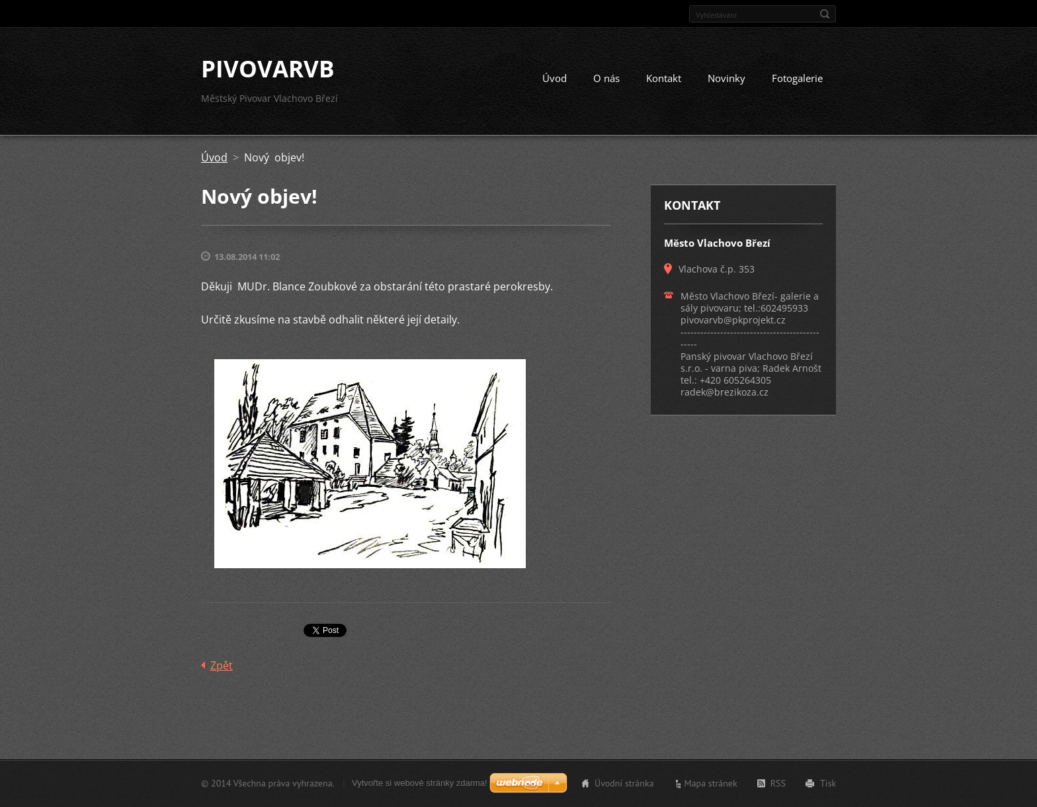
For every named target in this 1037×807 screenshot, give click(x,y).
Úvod (554, 78)
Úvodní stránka (624, 783)
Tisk (828, 783)
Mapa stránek (710, 783)
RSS (778, 783)
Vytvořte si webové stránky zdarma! (419, 783)
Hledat (824, 14)
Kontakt (663, 78)
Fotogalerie (797, 78)
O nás (606, 78)
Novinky (726, 78)
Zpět (221, 665)
